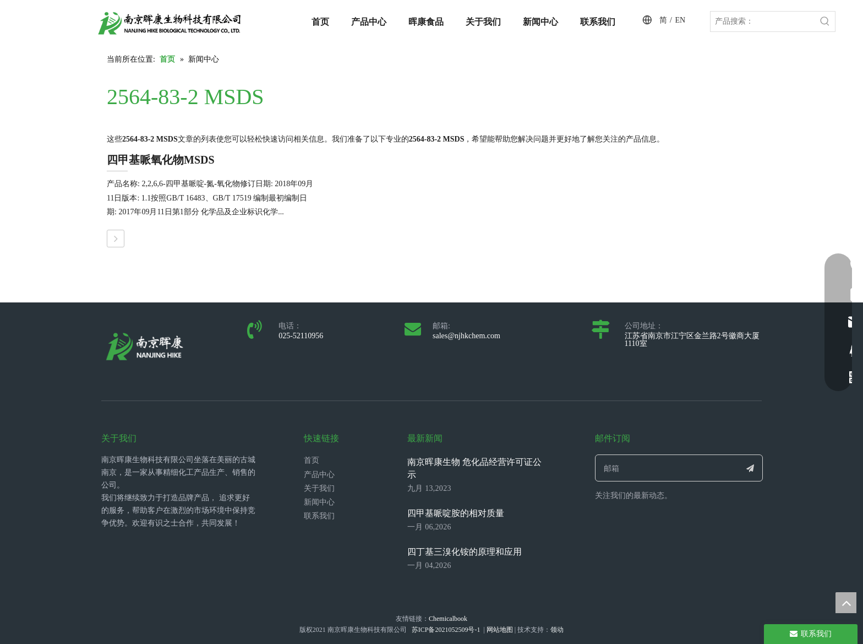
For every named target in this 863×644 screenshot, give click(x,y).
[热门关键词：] (825, 21)
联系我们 (319, 516)
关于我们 (319, 488)
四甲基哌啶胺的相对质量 (455, 513)
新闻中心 (319, 502)
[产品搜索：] (763, 21)
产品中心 (319, 474)
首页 (311, 460)
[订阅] (750, 468)
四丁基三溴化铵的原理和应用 (464, 551)
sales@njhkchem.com (466, 336)
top (845, 602)
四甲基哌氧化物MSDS (161, 160)
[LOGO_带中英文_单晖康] (169, 23)
